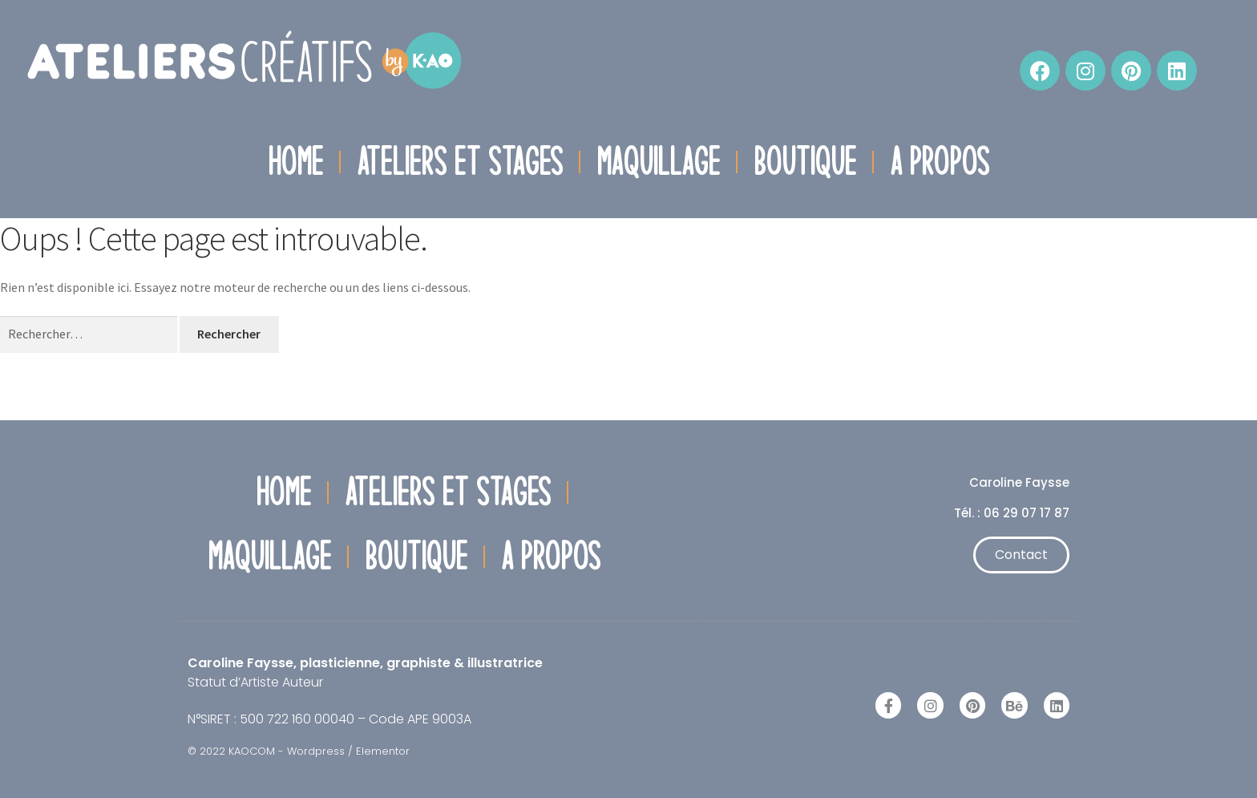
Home (295, 161)
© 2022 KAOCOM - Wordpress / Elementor (299, 751)
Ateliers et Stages (460, 161)
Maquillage (658, 161)
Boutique (805, 161)
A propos (939, 161)
